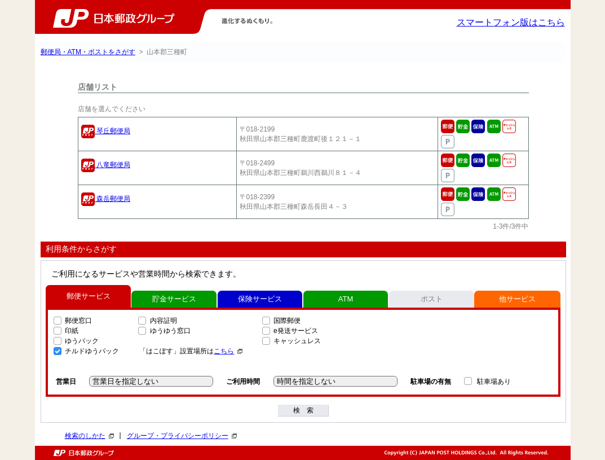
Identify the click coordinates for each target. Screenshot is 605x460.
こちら (228, 351)
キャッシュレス (297, 341)
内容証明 (163, 321)
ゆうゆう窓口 (170, 331)
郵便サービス (89, 296)
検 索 (303, 410)
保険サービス (260, 299)
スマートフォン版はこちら (511, 22)
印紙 (71, 331)
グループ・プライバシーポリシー (182, 436)
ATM (345, 299)
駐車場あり (494, 381)
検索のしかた (89, 436)
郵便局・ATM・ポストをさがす (88, 52)
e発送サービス (295, 331)
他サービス (517, 299)
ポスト (432, 299)
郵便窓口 (78, 321)
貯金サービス (174, 299)
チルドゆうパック (92, 351)
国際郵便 (287, 321)
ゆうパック (82, 341)
